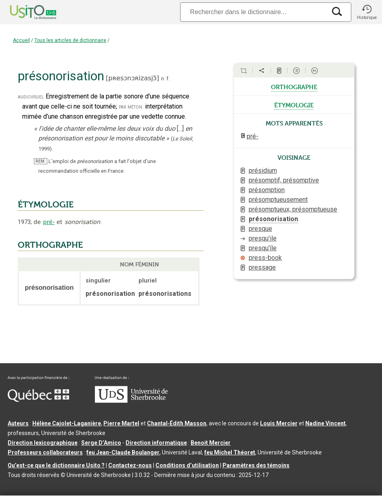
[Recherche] (253, 12)
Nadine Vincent (325, 423)
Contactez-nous (130, 465)
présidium (263, 170)
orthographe (294, 86)
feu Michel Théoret (229, 452)
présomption (267, 190)
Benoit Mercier (211, 442)
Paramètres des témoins (256, 465)
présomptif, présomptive (284, 180)
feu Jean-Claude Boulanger (123, 452)
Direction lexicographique (43, 442)
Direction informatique (156, 442)
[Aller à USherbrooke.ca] (131, 401)
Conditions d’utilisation (187, 465)
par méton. (131, 106)
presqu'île (263, 248)
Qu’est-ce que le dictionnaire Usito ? (56, 465)
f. (168, 78)
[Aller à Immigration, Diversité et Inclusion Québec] (38, 400)
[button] (367, 12)
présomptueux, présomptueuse (293, 209)
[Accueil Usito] (24, 12)
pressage (262, 267)
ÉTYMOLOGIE (45, 204)
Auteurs (18, 423)
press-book (265, 258)
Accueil (21, 40)
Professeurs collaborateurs (45, 452)
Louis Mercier (279, 423)
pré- (49, 222)
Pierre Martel (121, 423)
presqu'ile (263, 238)
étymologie (294, 104)
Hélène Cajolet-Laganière (66, 423)
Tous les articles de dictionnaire (70, 40)
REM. (41, 161)
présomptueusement (278, 199)
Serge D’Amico (101, 442)
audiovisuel (31, 96)
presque (260, 228)
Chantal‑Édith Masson (176, 423)
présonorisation (273, 219)
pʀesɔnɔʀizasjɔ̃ (132, 78)
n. (163, 78)
